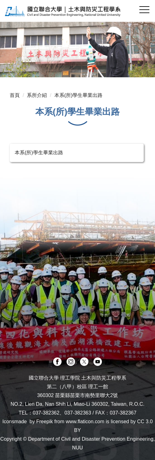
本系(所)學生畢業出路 (78, 95)
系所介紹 (37, 95)
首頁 (15, 95)
